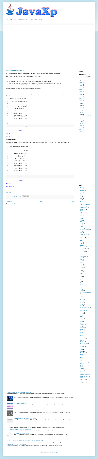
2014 (81, 102)
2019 (81, 93)
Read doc (82, 330)
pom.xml (81, 318)
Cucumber (82, 213)
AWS (81, 196)
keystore (81, 284)
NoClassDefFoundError (85, 307)
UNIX (81, 373)
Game (81, 232)
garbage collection (83, 234)
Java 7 (16, 197)
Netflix (81, 305)
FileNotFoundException (85, 229)
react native (82, 327)
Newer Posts (9, 201)
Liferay (81, 289)
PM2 (81, 316)
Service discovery (83, 343)
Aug (82, 108)
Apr (82, 118)
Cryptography (83, 209)
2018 (81, 94)
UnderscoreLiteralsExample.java (14, 176)
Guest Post (17, 24)
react (81, 326)
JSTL (81, 278)
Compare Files (83, 206)
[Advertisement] (18, 46)
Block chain (82, 203)
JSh (81, 273)
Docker (81, 218)
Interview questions (84, 253)
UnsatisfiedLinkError (84, 376)
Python (81, 321)
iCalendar (82, 245)
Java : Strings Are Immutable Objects (21, 433)
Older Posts (71, 201)
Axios (81, 198)
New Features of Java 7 (15, 71)
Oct (82, 105)
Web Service (82, 379)
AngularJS (82, 190)
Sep (82, 107)
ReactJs (81, 329)
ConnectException (83, 207)
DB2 (81, 215)
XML (81, 380)
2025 (81, 82)
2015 (81, 100)
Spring (81, 351)
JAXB (81, 265)
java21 (81, 260)
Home (6, 24)
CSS (81, 210)
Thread (81, 368)
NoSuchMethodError (84, 310)
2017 (81, 96)
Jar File (81, 254)
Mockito (81, 301)
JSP (81, 276)
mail (81, 298)
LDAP (81, 287)
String (19, 197)
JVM (81, 281)
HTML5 (81, 242)
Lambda (81, 285)
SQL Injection (83, 355)
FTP (81, 231)
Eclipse (81, 223)
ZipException (82, 382)
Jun (82, 112)
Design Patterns (83, 217)
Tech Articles (82, 366)
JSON (81, 274)
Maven (81, 299)
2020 (81, 91)
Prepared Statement (84, 319)
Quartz (81, 323)
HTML (81, 240)
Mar (82, 120)
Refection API (83, 334)
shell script (82, 346)
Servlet (81, 344)
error (81, 224)
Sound (81, 349)
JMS (81, 270)
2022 (81, 87)
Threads (81, 370)
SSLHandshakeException (85, 362)
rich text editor (83, 338)
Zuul (81, 384)
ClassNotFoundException (85, 204)
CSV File (82, 212)
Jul (82, 110)
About (11, 24)
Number (81, 312)
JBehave (82, 267)
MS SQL (81, 302)
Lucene (81, 296)
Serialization (82, 341)
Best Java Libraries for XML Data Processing (23, 396)
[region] (40, 110)
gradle (81, 235)
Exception (13, 197)
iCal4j (81, 243)
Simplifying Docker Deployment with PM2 (15, 425)
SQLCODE (82, 357)
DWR (81, 221)
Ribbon (81, 337)
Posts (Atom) (14, 203)
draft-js (81, 220)
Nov (82, 103)
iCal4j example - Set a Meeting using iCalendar (16, 444)
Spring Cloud (82, 352)
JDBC (81, 268)
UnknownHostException (85, 374)
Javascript (82, 264)
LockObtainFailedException (85, 292)
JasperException (83, 256)
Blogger (55, 452)
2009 (81, 132)
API (10, 197)
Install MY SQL (83, 251)
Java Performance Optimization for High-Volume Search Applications (28, 411)
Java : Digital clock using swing (20, 403)
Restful (81, 335)
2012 (81, 127)
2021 (81, 89)
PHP (81, 315)
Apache (81, 192)
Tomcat (81, 371)
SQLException (83, 359)
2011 (81, 129)
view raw (72, 125)
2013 (81, 125)
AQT (81, 195)
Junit (81, 279)
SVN (81, 365)
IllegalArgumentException (85, 246)
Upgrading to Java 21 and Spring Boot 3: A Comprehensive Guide (20, 392)
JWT (81, 282)
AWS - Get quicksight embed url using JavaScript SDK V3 (25, 418)
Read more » (8, 192)
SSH (81, 360)
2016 (81, 98)
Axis (81, 199)
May (82, 114)
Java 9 (81, 259)
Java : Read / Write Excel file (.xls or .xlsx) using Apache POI (19, 429)
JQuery (81, 271)
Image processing (83, 248)
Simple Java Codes (84, 348)
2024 (81, 84)
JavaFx (81, 262)
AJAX (81, 188)
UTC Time (82, 377)
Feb (82, 121)
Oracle (81, 313)
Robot (81, 340)
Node (81, 308)
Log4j (81, 294)
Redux (81, 332)
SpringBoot (82, 354)
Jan (82, 123)
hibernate (82, 239)
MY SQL (81, 304)
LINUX (81, 290)
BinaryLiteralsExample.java (13, 125)
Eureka (81, 226)
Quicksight (82, 324)
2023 (81, 85)
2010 (81, 131)
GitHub (28, 125)
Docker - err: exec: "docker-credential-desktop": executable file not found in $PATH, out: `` (25, 440)
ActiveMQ (82, 187)
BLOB (81, 201)
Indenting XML (83, 249)
